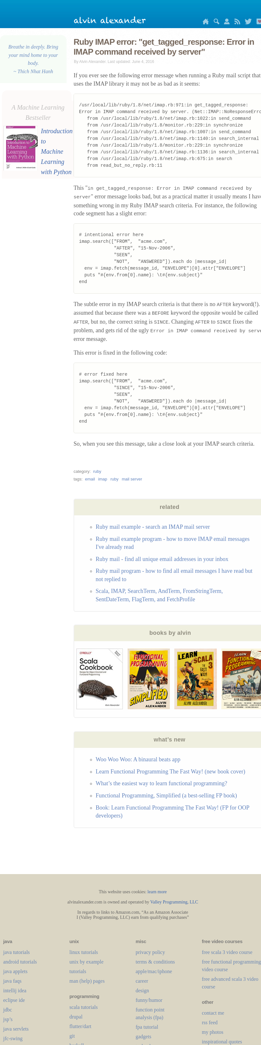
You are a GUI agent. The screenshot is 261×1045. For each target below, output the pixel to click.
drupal (76, 1016)
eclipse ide (14, 1000)
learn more (157, 891)
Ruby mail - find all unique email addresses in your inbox (162, 559)
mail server (132, 479)
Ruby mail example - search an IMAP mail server (153, 527)
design (142, 990)
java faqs (12, 981)
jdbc (7, 1009)
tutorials (77, 971)
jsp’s (7, 1019)
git (72, 1036)
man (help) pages (87, 981)
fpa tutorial (147, 1027)
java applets (15, 971)
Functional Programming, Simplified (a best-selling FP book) (166, 795)
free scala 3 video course (227, 952)
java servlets (16, 1029)
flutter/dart (80, 1026)
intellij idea (14, 990)
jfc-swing (12, 1038)
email (90, 479)
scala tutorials (83, 1007)
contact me (213, 1013)
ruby (97, 471)
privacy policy (150, 952)
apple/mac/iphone (154, 971)
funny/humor (149, 1000)
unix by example (86, 961)
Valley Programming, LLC (174, 902)
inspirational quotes (222, 1041)
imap (102, 479)
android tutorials (20, 961)
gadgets (143, 1036)
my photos (212, 1032)
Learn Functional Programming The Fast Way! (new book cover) (170, 771)
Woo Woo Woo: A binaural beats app (138, 759)
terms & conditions (155, 961)
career (142, 981)
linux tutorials (83, 952)
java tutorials (16, 952)
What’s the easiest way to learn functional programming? (161, 783)
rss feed (209, 1022)
